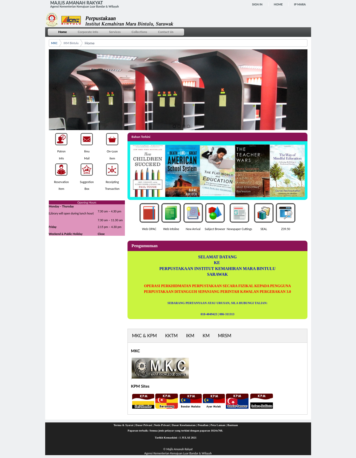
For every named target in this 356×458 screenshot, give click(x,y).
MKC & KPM (144, 335)
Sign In (257, 4)
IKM (190, 335)
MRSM (224, 335)
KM (206, 335)
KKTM (171, 335)
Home (278, 4)
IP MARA (300, 4)
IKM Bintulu (71, 43)
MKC (54, 43)
